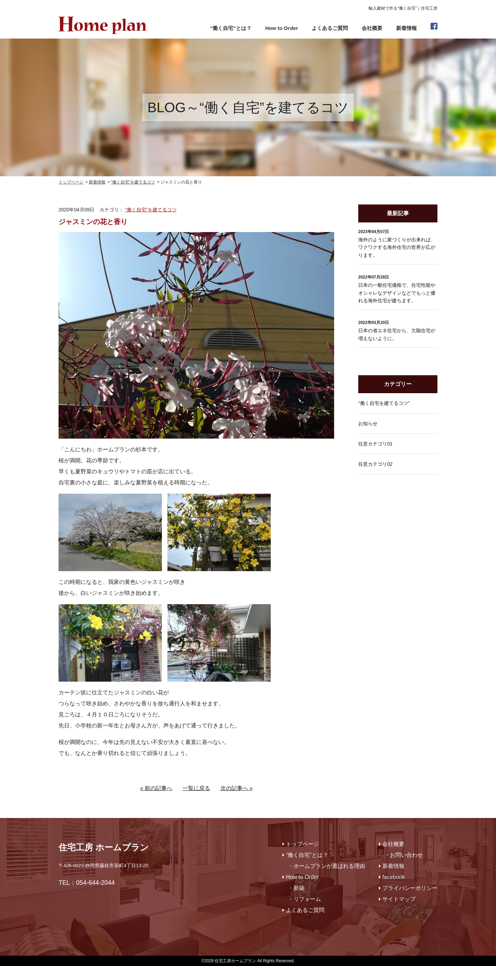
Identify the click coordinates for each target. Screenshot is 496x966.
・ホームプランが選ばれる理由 (326, 866)
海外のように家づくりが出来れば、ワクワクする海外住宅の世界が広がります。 (396, 247)
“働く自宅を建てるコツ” (384, 403)
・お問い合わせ (403, 855)
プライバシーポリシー (409, 888)
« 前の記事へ (156, 788)
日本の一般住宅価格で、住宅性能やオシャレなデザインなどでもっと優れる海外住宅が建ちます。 (396, 292)
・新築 (296, 888)
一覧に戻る (196, 788)
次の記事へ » (236, 788)
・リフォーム (304, 899)
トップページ (302, 844)
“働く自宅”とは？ (230, 28)
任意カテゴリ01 (375, 444)
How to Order (281, 28)
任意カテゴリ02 (375, 464)
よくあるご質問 (330, 28)
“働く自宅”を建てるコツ (150, 209)
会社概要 (372, 28)
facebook (393, 877)
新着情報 (406, 28)
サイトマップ (398, 899)
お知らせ (368, 423)
